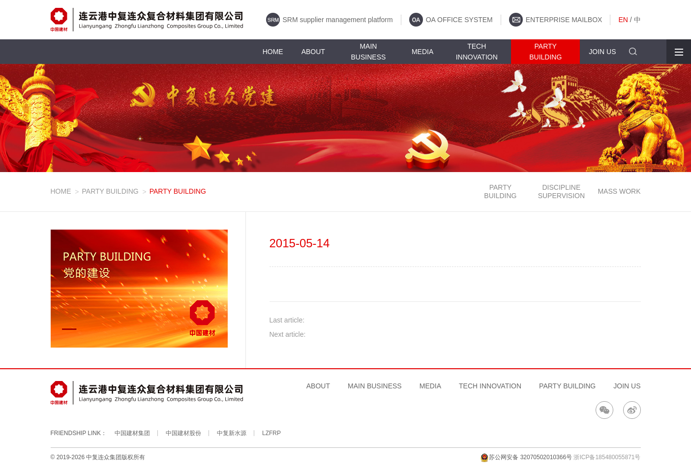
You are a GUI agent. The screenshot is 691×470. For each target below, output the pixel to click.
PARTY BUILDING (110, 191)
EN (623, 20)
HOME (61, 191)
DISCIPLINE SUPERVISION (561, 191)
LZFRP (271, 433)
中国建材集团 (132, 433)
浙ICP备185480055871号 (606, 457)
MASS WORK (619, 191)
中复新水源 (231, 433)
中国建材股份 (183, 433)
